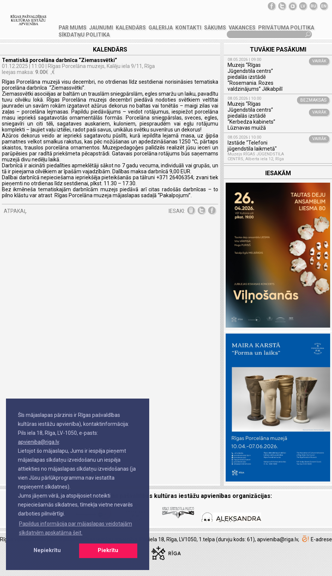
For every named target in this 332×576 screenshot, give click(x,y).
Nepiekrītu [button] (47, 550)
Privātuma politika (286, 28)
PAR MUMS (73, 28)
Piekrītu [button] (108, 550)
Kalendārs (131, 28)
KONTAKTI (188, 28)
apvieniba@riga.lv (38, 442)
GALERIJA (160, 28)
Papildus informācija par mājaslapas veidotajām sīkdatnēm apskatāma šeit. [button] (75, 528)
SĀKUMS (215, 28)
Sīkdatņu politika (84, 35)
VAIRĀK (319, 61)
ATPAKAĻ (15, 211)
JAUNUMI (101, 28)
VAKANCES (242, 28)
